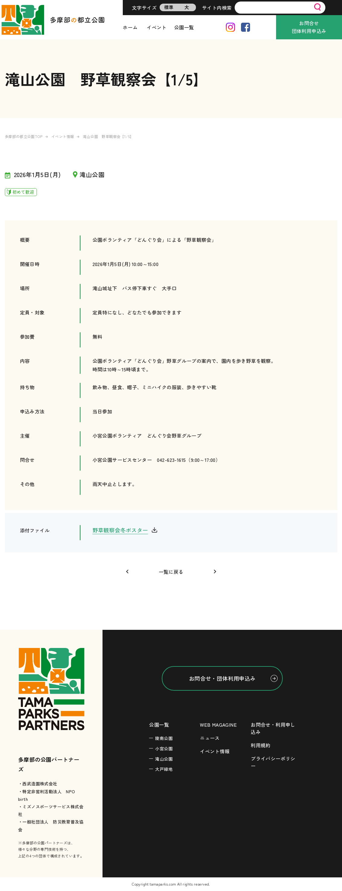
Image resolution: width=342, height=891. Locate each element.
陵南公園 (164, 738)
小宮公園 (164, 748)
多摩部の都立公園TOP (23, 136)
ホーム (130, 27)
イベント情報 (62, 136)
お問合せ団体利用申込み (309, 27)
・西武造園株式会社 (37, 784)
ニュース (210, 737)
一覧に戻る (171, 571)
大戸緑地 (164, 769)
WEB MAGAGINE (218, 724)
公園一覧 (184, 27)
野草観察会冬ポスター (120, 530)
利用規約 (261, 745)
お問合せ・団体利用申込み (222, 678)
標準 (169, 7)
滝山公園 (164, 759)
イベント (157, 27)
